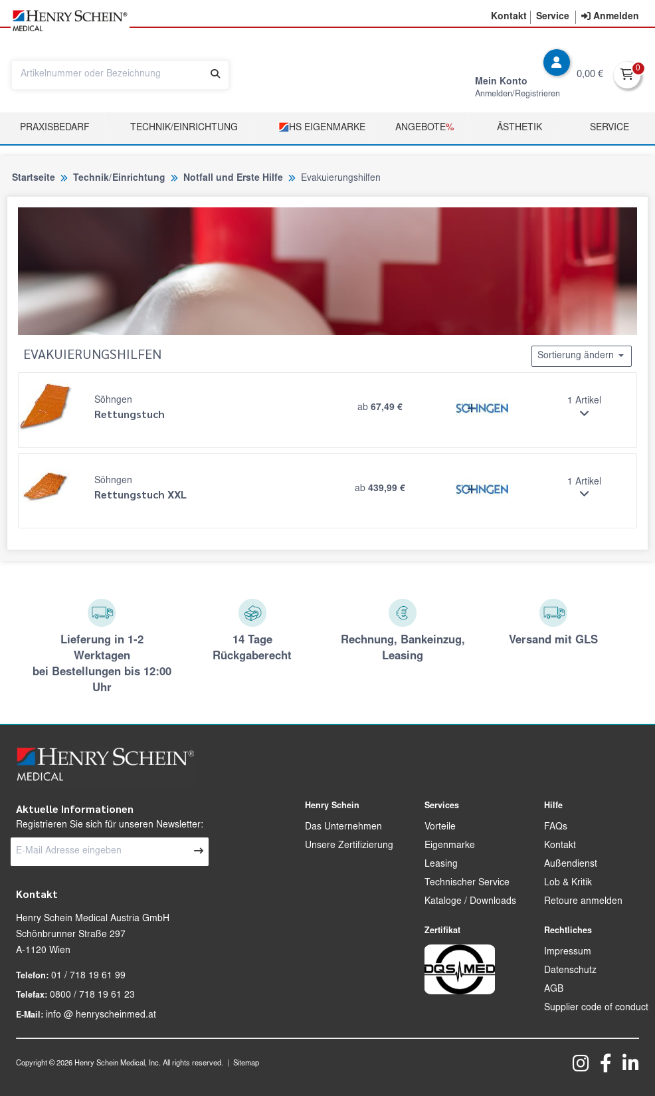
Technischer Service (467, 883)
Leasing (441, 864)
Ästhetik (519, 128)
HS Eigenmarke (321, 127)
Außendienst (570, 864)
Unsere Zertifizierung (349, 846)
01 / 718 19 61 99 (88, 976)
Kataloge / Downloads (470, 902)
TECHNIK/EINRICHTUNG (184, 128)
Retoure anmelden (583, 902)
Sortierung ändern (581, 355)
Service (609, 128)
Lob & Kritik (568, 883)
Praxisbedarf (55, 128)
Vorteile (440, 827)
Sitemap (246, 1063)
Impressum (567, 952)
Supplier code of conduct (596, 1008)
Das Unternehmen (343, 827)
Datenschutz (570, 971)
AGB (553, 989)
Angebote (424, 128)
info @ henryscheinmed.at (101, 1015)
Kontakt (560, 846)
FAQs (555, 827)
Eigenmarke (449, 846)
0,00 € (590, 75)
